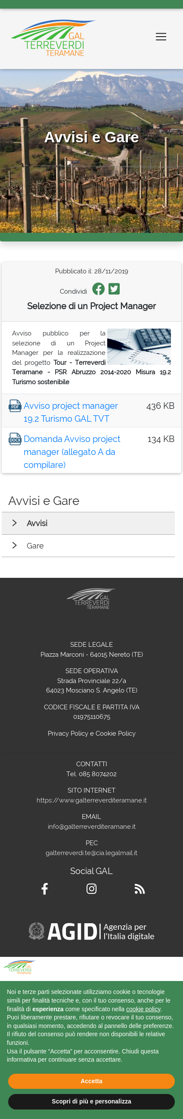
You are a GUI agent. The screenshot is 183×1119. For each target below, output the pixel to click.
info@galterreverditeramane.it (92, 827)
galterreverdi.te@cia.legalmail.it (91, 853)
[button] (172, 971)
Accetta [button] (91, 1081)
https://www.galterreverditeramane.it (92, 800)
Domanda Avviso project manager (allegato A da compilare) (72, 452)
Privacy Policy (68, 733)
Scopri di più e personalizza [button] (91, 1101)
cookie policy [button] (143, 1009)
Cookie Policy (116, 733)
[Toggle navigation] (161, 36)
